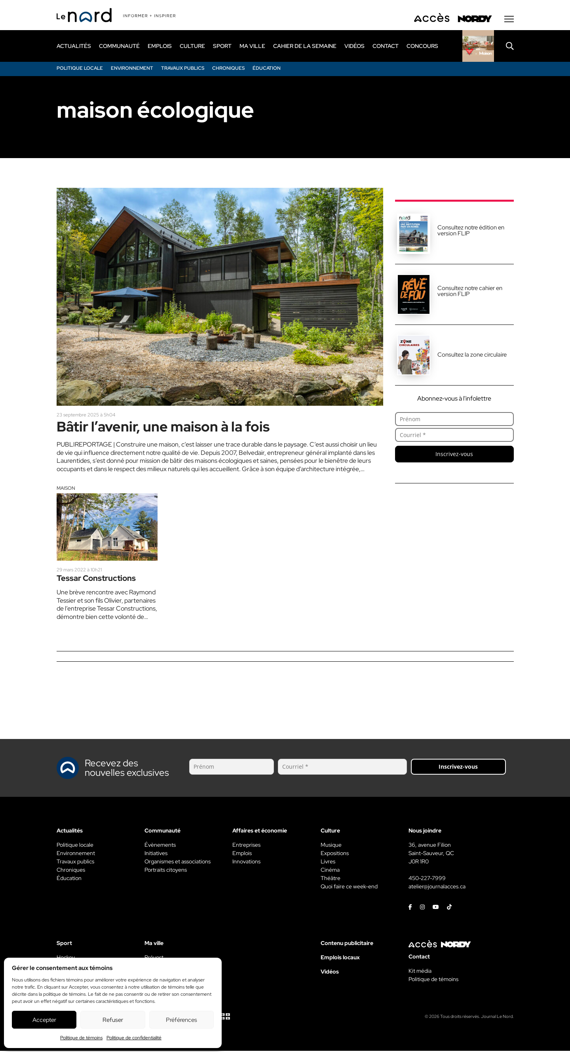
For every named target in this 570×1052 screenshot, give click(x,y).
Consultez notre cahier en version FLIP (469, 291)
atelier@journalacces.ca (437, 887)
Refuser (113, 1020)
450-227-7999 (427, 879)
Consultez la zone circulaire (472, 355)
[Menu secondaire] (509, 19)
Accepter (44, 1020)
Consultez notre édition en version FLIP (470, 231)
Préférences (181, 1020)
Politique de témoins (81, 1038)
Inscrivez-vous (454, 454)
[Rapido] (478, 46)
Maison (66, 489)
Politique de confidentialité (134, 1038)
